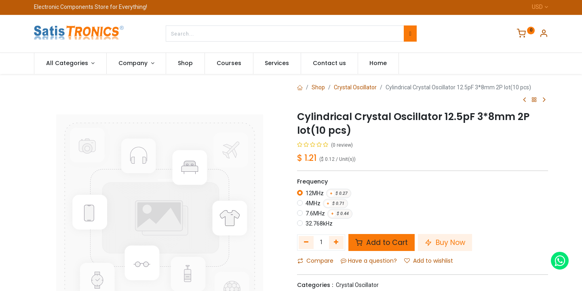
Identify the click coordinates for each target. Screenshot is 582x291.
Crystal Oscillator (355, 87)
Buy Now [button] (445, 242)
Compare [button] (315, 261)
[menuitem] (185, 63)
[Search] (410, 33)
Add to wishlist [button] (428, 261)
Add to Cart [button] (381, 242)
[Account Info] (543, 34)
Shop (318, 87)
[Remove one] (306, 242)
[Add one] (336, 242)
